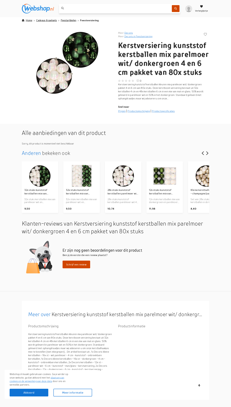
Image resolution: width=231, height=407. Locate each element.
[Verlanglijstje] (201, 8)
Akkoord (28, 392)
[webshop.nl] (38, 8)
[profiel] (188, 8)
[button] (67, 63)
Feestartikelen (68, 20)
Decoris (128, 32)
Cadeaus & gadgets (46, 20)
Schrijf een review (76, 264)
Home (27, 20)
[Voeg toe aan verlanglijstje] (205, 34)
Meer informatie (72, 392)
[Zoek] (176, 8)
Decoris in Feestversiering (138, 36)
